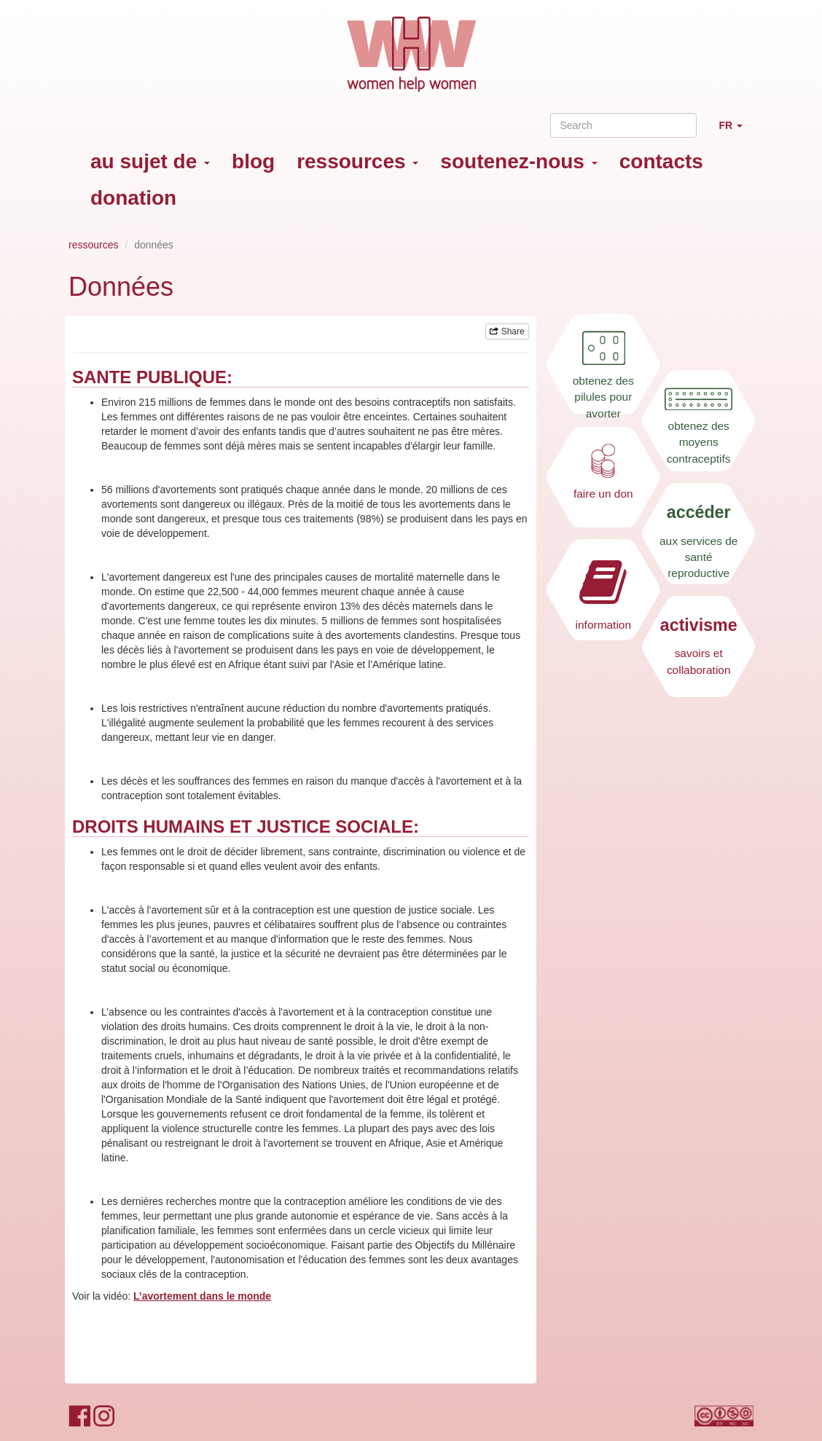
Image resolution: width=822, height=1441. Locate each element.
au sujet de (150, 161)
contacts (661, 161)
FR (736, 131)
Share (507, 331)
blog (253, 161)
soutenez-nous (518, 161)
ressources (357, 161)
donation (133, 197)
